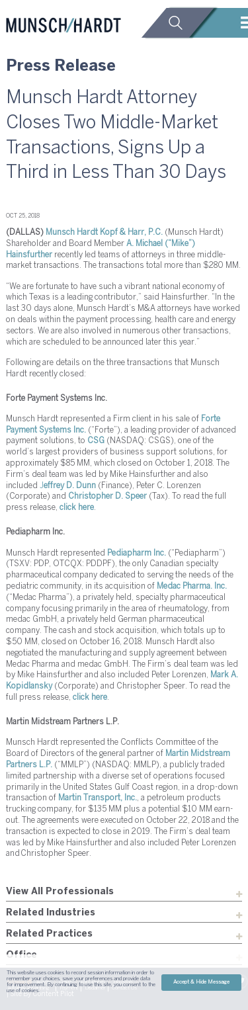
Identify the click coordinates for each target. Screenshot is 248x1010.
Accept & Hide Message (201, 982)
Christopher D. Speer (107, 496)
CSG (95, 440)
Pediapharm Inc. (136, 553)
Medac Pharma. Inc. (192, 586)
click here (77, 507)
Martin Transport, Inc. (97, 798)
